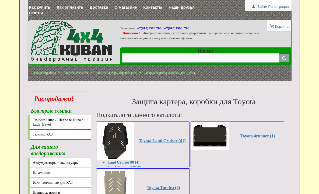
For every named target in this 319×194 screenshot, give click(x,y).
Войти (262, 7)
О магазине (125, 7)
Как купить (40, 7)
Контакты (152, 7)
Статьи (36, 13)
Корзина (282, 27)
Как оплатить (70, 7)
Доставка (99, 7)
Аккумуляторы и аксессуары (56, 163)
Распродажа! (52, 98)
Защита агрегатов (76, 73)
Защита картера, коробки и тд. (116, 73)
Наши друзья (182, 7)
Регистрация (278, 7)
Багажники (41, 173)
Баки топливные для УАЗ (53, 183)
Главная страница (44, 73)
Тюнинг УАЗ (43, 134)
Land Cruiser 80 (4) (123, 162)
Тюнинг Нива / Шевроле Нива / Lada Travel (58, 122)
